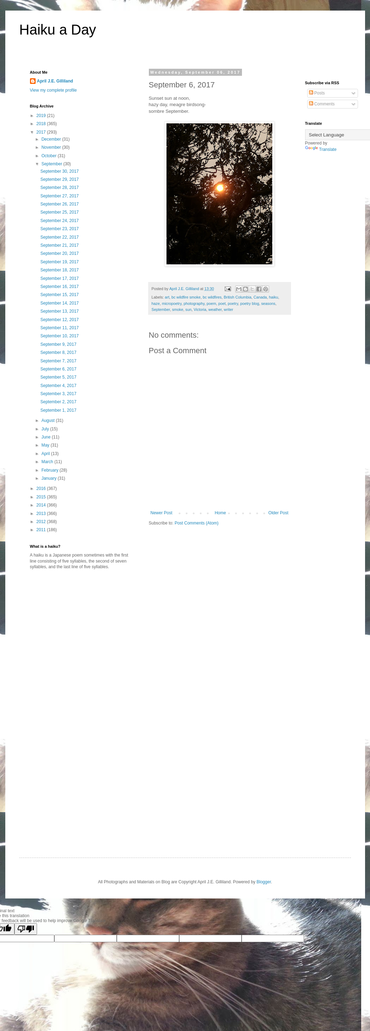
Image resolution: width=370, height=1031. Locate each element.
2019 (41, 115)
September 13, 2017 (59, 311)
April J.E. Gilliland (55, 81)
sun (189, 309)
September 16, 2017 (59, 286)
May (45, 445)
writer (228, 309)
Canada (260, 297)
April (46, 453)
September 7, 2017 (58, 360)
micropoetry (172, 303)
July (45, 428)
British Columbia (237, 297)
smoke (177, 309)
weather (215, 309)
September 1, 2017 (58, 410)
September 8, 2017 (58, 352)
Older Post (278, 512)
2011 (41, 529)
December (51, 139)
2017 (41, 132)
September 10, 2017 (59, 335)
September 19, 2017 (59, 261)
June (46, 437)
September (161, 309)
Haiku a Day (57, 29)
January (49, 478)
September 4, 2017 (58, 385)
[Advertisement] (89, 630)
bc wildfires (212, 297)
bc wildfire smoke (186, 297)
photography (194, 303)
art (167, 297)
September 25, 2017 (59, 212)
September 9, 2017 (58, 344)
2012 (41, 521)
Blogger (263, 881)
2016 (41, 488)
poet (222, 303)
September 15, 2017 (59, 294)
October (49, 155)
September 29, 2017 (59, 179)
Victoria (200, 309)
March (47, 461)
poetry (233, 303)
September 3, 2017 (58, 393)
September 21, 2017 (59, 245)
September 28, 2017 (59, 187)
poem (211, 303)
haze (156, 303)
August (48, 420)
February (50, 470)
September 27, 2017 (59, 196)
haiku (273, 297)
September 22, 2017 (59, 237)
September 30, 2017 (59, 171)
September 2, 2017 (58, 401)
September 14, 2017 (59, 303)
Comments (322, 104)
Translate (321, 149)
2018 (41, 123)
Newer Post (161, 512)
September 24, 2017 (59, 220)
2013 (41, 513)
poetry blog (249, 303)
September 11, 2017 (59, 327)
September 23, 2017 (59, 228)
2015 (41, 497)
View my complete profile (53, 90)
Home (220, 512)
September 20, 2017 (59, 253)
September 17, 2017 (59, 278)
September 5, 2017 (58, 377)
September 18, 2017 (59, 270)
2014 (41, 505)
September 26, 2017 (59, 204)
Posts (317, 93)
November (51, 147)
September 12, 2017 (59, 319)
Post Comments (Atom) (197, 523)
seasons (268, 303)
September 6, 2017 (58, 369)
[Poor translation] (25, 929)
